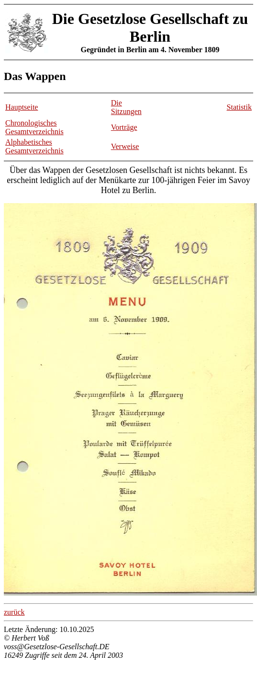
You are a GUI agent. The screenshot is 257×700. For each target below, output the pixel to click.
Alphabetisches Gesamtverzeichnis (34, 146)
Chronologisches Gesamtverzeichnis (34, 127)
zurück (14, 612)
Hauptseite (21, 107)
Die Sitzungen (126, 107)
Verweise (125, 146)
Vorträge (124, 127)
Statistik (239, 107)
